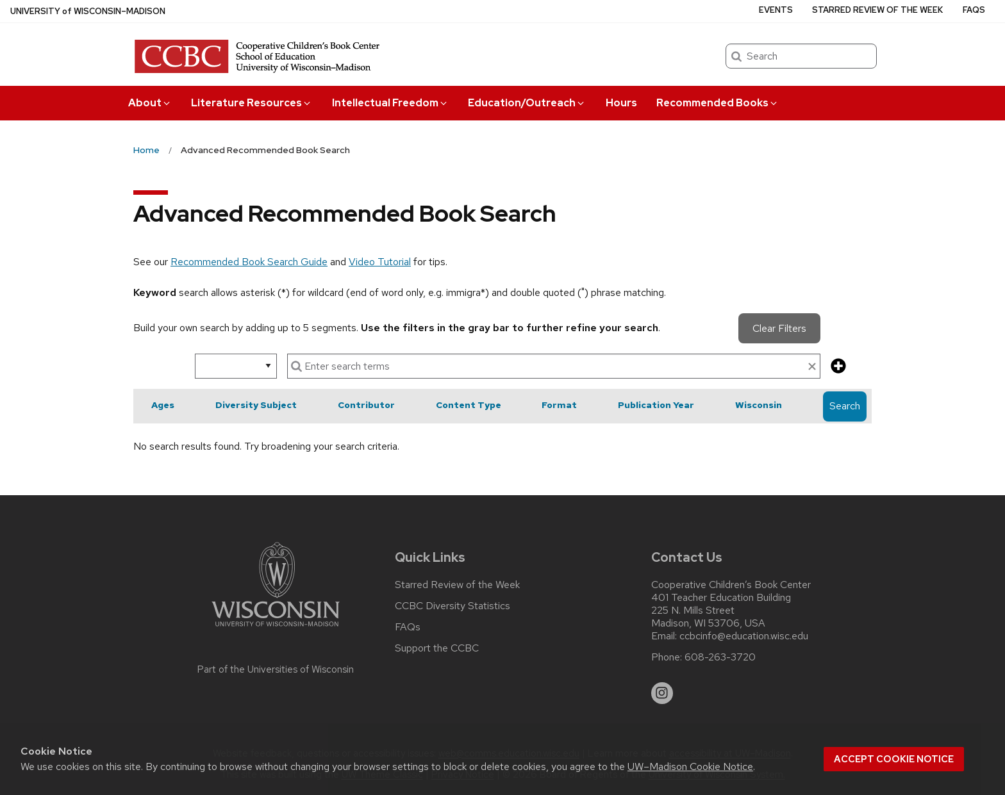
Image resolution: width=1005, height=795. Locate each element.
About (150, 103)
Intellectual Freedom (390, 103)
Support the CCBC (437, 648)
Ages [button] (162, 405)
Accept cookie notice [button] (894, 759)
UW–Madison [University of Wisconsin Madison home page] (87, 11)
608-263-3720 (720, 657)
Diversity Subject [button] (256, 405)
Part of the (275, 669)
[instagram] (662, 693)
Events (776, 9)
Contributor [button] (366, 405)
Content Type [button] (468, 405)
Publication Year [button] (656, 405)
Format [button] (559, 405)
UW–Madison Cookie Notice (690, 766)
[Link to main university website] (276, 628)
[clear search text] (812, 367)
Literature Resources (251, 103)
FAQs (974, 9)
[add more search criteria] (838, 366)
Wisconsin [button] (758, 405)
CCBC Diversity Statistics (452, 606)
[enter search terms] (553, 366)
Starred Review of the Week (877, 9)
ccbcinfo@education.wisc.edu (743, 636)
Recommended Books (717, 103)
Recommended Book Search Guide (249, 261)
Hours (621, 103)
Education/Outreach (527, 103)
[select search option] (236, 366)
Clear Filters (779, 328)
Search (844, 406)
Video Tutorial (380, 261)
